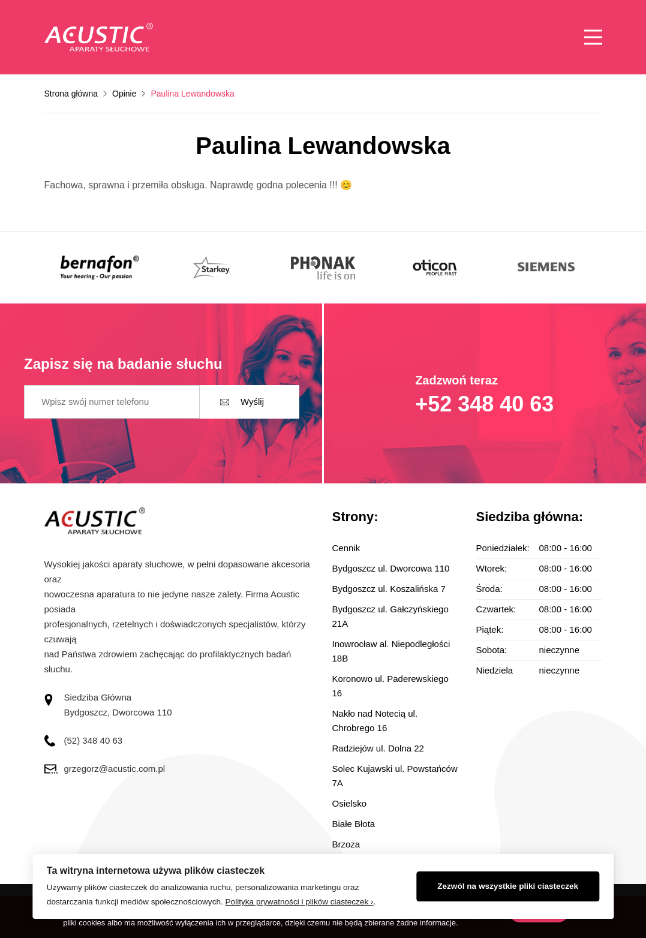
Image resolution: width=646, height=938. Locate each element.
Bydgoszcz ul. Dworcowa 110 (391, 568)
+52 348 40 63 (484, 404)
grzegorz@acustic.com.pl (115, 768)
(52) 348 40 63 (93, 740)
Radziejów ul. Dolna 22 (378, 748)
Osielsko (349, 803)
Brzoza (346, 844)
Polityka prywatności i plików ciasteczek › (300, 901)
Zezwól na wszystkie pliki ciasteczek (507, 886)
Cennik (346, 548)
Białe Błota (353, 824)
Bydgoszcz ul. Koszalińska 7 (389, 589)
